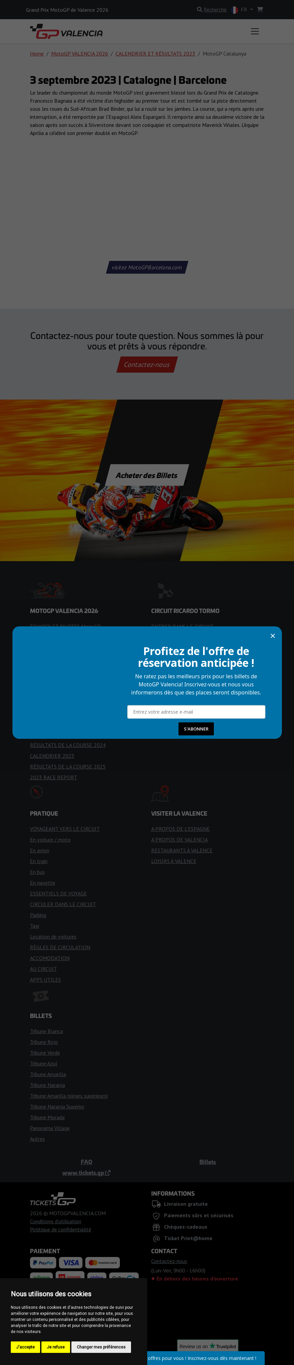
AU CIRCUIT (43, 968)
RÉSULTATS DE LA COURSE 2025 (68, 766)
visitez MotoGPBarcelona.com (147, 267)
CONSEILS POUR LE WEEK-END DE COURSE (81, 701)
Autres (37, 1138)
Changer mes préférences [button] (101, 1347)
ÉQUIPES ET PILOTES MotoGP (65, 626)
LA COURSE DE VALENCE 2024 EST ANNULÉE (82, 723)
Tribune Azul (43, 1063)
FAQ (86, 1162)
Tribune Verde (45, 1052)
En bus (37, 871)
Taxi (34, 925)
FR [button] (240, 10)
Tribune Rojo (44, 1041)
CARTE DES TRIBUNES (177, 680)
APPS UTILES (45, 979)
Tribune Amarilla (48, 1074)
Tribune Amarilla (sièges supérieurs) (69, 1095)
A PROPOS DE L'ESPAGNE (180, 828)
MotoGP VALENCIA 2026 (79, 53)
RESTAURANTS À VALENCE (182, 850)
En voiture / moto (50, 839)
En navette (42, 882)
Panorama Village (50, 1128)
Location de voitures (53, 936)
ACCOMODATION (50, 958)
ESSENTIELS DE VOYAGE (58, 893)
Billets (207, 1162)
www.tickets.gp (86, 1172)
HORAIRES (42, 669)
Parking (38, 915)
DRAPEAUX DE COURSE (57, 658)
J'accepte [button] (25, 1347)
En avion (39, 850)
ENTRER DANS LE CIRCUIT (182, 626)
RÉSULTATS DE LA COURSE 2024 (68, 745)
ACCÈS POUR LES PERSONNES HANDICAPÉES (204, 658)
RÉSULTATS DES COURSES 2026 (67, 712)
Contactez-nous (147, 364)
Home (37, 53)
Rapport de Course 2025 (57, 648)
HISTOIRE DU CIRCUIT (177, 648)
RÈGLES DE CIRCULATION (60, 947)
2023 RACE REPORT (53, 777)
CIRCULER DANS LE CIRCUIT (63, 904)
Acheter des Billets (147, 475)
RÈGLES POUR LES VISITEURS (186, 637)
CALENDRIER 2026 (52, 637)
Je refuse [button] (56, 1347)
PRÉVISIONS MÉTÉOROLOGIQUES (69, 680)
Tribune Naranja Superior (57, 1106)
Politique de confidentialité (60, 1229)
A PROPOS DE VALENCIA (179, 839)
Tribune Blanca (46, 1031)
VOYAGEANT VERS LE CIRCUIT (65, 828)
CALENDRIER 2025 (52, 755)
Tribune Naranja (47, 1085)
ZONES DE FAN (169, 669)
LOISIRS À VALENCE (173, 861)
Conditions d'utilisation (55, 1221)
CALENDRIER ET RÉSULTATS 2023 (155, 53)
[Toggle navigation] (255, 31)
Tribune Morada (47, 1117)
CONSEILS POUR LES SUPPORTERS (71, 691)
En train (38, 861)
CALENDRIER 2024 (52, 734)
